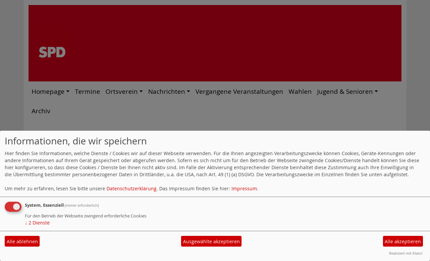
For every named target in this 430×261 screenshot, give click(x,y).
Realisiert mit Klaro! (406, 253)
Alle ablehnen (22, 241)
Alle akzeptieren (403, 241)
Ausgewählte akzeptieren (211, 241)
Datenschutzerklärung (131, 188)
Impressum (244, 188)
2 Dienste (37, 222)
